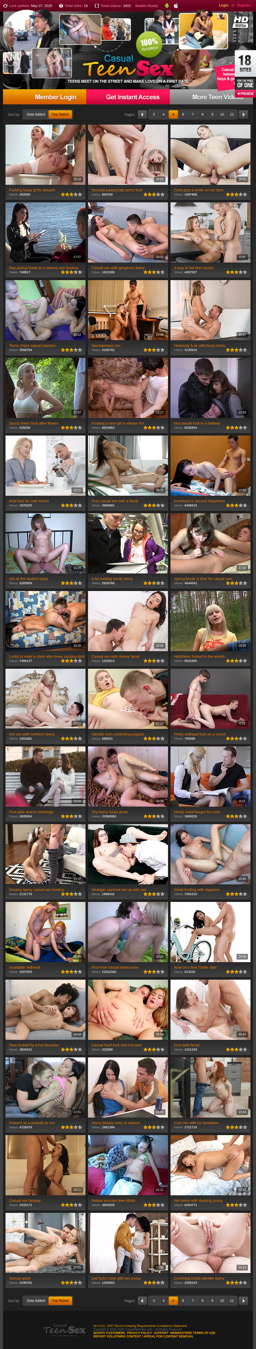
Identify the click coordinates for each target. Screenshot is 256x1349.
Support (161, 1333)
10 (222, 114)
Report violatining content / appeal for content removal (143, 1336)
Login (223, 5)
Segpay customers (109, 1333)
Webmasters (181, 1333)
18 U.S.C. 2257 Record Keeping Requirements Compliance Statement (140, 1326)
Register (244, 5)
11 (232, 114)
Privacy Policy (139, 1333)
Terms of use (204, 1333)
